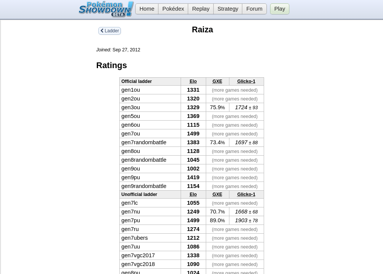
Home (144, 8)
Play (279, 9)
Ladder (109, 30)
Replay (201, 9)
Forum (254, 9)
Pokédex (173, 9)
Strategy (228, 9)
